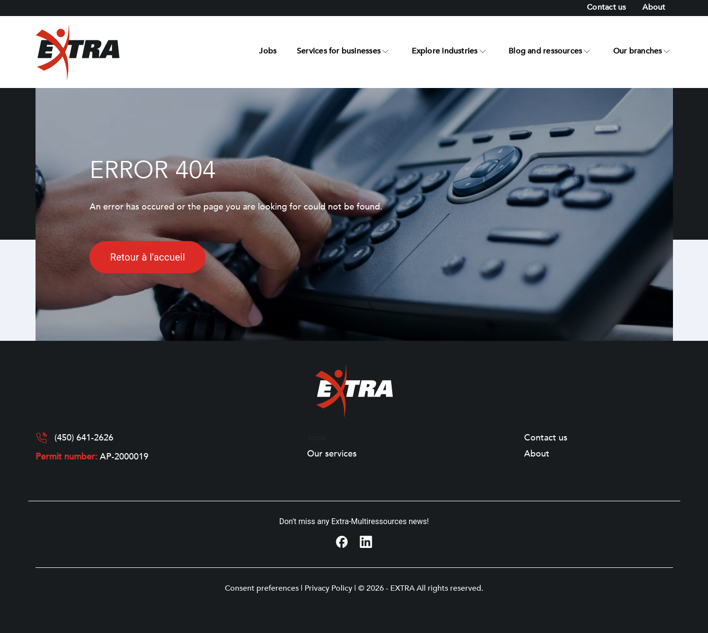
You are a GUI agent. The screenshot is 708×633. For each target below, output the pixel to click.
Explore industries (445, 51)
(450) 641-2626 (83, 438)
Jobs (267, 51)
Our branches (637, 51)
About (653, 7)
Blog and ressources (545, 51)
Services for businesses (339, 51)
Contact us (606, 7)
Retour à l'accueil (147, 257)
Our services (332, 454)
